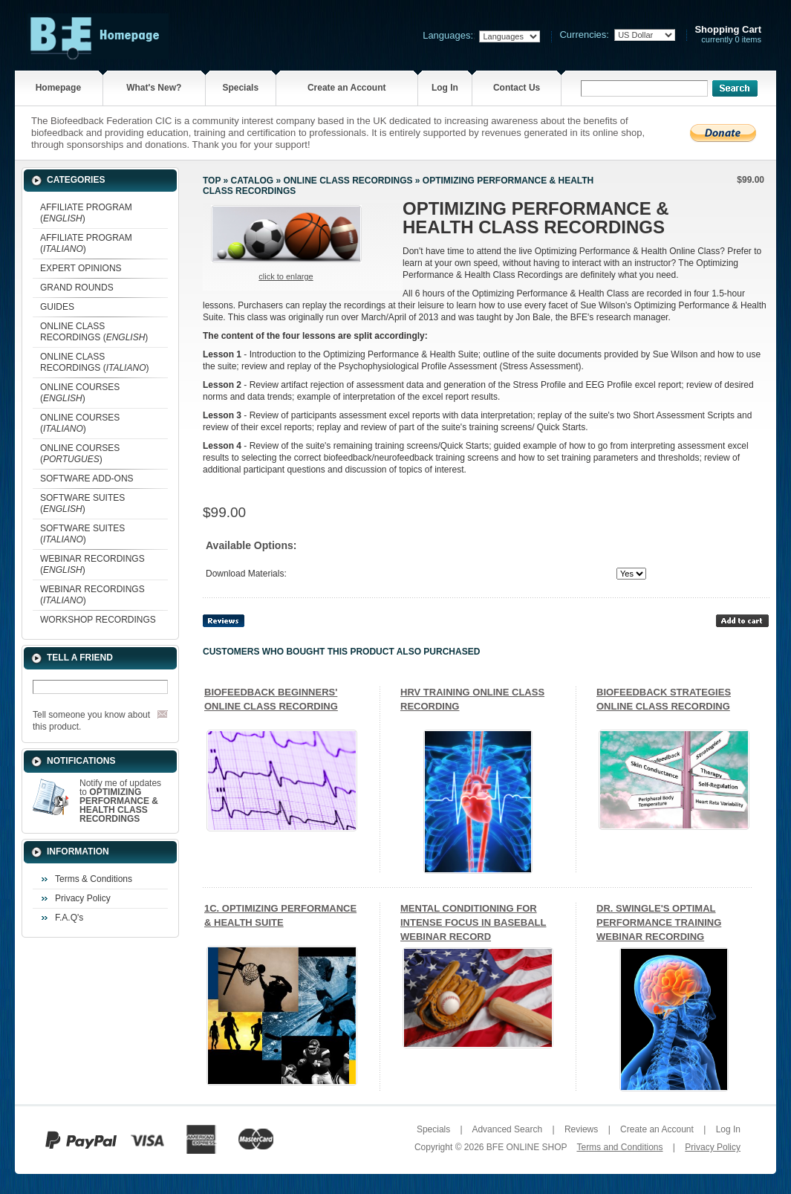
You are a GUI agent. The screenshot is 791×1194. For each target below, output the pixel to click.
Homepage (58, 87)
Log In (445, 87)
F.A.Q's (69, 917)
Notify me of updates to (120, 801)
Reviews (581, 1129)
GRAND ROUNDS (77, 287)
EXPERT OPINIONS (81, 268)
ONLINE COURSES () (80, 392)
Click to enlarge (285, 276)
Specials (240, 87)
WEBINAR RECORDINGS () (92, 564)
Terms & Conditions (93, 879)
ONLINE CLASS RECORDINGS (347, 180)
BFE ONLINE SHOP (526, 1147)
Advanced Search (507, 1129)
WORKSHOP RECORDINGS (98, 619)
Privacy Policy (83, 898)
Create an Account (346, 87)
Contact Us (516, 87)
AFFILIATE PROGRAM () (86, 213)
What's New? (153, 87)
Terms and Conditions (619, 1147)
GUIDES (57, 307)
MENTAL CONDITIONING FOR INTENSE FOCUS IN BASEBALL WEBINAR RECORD (473, 922)
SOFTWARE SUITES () (82, 503)
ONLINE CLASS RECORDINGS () (94, 332)
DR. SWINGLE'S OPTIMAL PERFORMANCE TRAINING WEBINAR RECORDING (658, 922)
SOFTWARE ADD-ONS (87, 478)
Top (212, 180)
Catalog (252, 180)
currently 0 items (727, 34)
